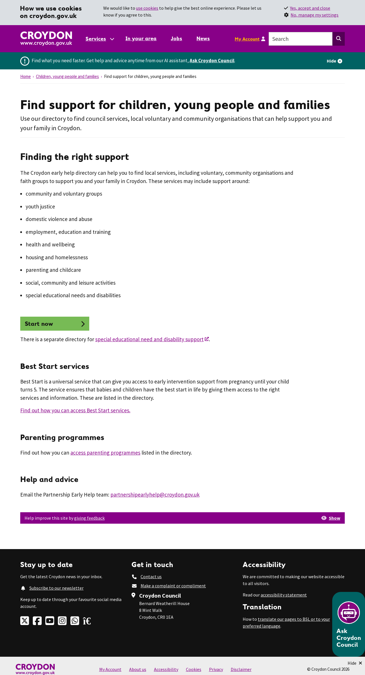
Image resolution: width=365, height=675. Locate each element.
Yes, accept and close (310, 8)
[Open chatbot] (348, 624)
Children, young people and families (67, 76)
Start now (39, 323)
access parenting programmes (105, 452)
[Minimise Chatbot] (355, 663)
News (203, 38)
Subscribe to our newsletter (56, 588)
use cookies (147, 8)
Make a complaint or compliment (173, 585)
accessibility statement (284, 595)
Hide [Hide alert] (331, 61)
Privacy (216, 669)
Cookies (193, 669)
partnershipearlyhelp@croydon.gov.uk (155, 494)
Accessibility (166, 669)
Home (25, 76)
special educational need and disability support (149, 339)
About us (137, 669)
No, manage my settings (314, 15)
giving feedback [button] (89, 518)
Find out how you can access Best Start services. (75, 410)
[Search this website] (338, 39)
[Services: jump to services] (99, 39)
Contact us (151, 576)
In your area (141, 38)
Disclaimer (241, 669)
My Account (247, 38)
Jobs (176, 38)
